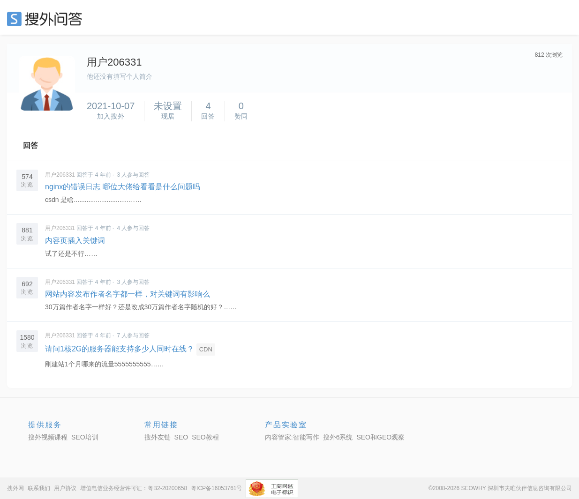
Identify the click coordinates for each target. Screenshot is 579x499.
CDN (205, 349)
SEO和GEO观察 (380, 437)
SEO (47, 18)
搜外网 (15, 488)
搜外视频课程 (48, 437)
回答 (30, 145)
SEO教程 (205, 437)
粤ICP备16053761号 (216, 488)
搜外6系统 (338, 437)
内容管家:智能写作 (292, 437)
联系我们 (39, 488)
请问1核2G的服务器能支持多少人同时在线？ (119, 349)
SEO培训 (84, 437)
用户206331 (60, 174)
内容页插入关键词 (75, 241)
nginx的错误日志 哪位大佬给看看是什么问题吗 (122, 187)
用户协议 (65, 488)
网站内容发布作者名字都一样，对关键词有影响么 (127, 294)
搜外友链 (157, 437)
